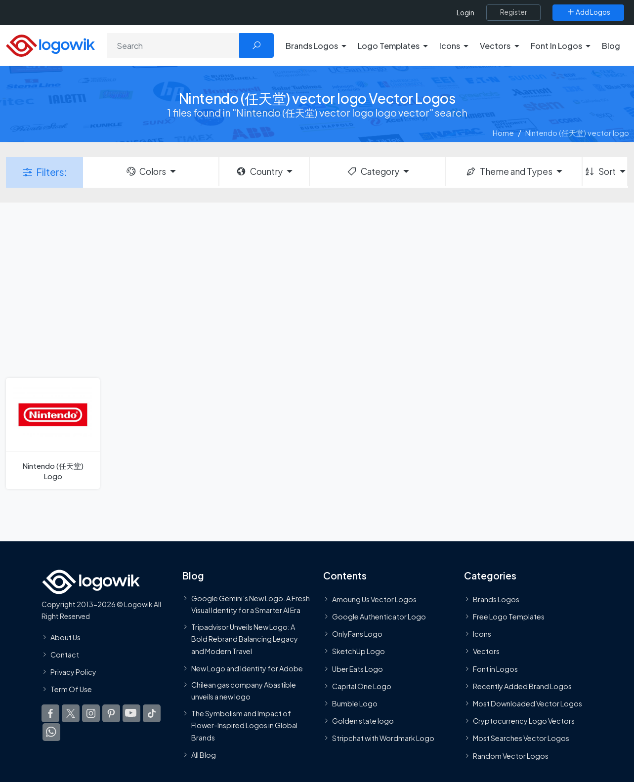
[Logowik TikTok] (152, 714)
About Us (65, 637)
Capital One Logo (361, 686)
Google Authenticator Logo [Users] (379, 616)
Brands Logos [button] (312, 46)
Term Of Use (71, 689)
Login (465, 12)
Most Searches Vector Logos (521, 738)
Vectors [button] (495, 46)
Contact (64, 654)
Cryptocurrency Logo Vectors (524, 721)
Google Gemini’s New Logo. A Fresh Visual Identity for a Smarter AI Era (250, 604)
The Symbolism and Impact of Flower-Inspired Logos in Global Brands (244, 725)
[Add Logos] (588, 12)
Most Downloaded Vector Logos (527, 703)
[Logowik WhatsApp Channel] (51, 732)
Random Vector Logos (511, 755)
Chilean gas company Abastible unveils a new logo (243, 690)
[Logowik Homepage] (50, 44)
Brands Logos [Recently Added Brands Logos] (496, 599)
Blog (611, 46)
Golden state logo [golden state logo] (363, 721)
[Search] (173, 45)
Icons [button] (449, 46)
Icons (482, 634)
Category (372, 171)
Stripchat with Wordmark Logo (383, 738)
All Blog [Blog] (203, 754)
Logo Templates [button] (389, 46)
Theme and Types (508, 171)
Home (503, 132)
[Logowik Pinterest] (111, 714)
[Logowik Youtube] (131, 714)
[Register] (513, 12)
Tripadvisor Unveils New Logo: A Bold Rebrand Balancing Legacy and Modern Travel (244, 639)
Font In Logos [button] (556, 46)
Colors (146, 171)
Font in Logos (495, 668)
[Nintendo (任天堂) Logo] (53, 433)
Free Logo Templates (509, 616)
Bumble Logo (355, 703)
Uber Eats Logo (357, 668)
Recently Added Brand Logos (522, 686)
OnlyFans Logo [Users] (357, 634)
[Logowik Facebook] (50, 714)
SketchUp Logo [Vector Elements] (358, 651)
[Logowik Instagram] (91, 714)
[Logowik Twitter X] (71, 714)
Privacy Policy (73, 671)
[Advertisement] (317, 289)
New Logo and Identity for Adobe (247, 668)
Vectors (486, 651)
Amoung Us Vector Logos (374, 599)
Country (259, 171)
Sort (599, 171)
